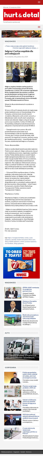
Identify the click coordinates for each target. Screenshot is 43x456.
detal (6, 241)
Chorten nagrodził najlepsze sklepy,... (25, 48)
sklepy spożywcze (19, 243)
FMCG (30, 239)
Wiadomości (10, 41)
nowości (22, 241)
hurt (34, 239)
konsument (25, 239)
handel (19, 239)
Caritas (27, 237)
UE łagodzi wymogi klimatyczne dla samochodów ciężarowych (21, 356)
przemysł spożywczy (30, 241)
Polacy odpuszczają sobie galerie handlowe (20, 46)
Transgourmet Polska (18, 237)
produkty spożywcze (14, 241)
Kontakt (23, 452)
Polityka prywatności (6, 452)
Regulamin (16, 452)
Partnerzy (28, 452)
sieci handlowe (9, 243)
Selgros (9, 237)
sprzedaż (13, 239)
